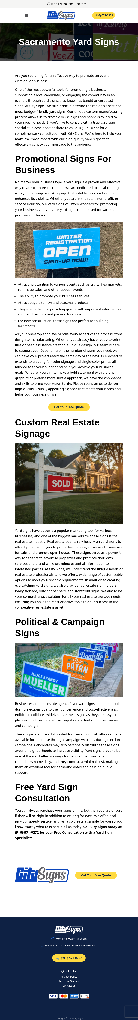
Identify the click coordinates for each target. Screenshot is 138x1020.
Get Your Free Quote (69, 407)
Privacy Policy (69, 976)
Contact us (69, 985)
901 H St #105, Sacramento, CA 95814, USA (71, 945)
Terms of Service (69, 981)
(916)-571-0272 (103, 15)
